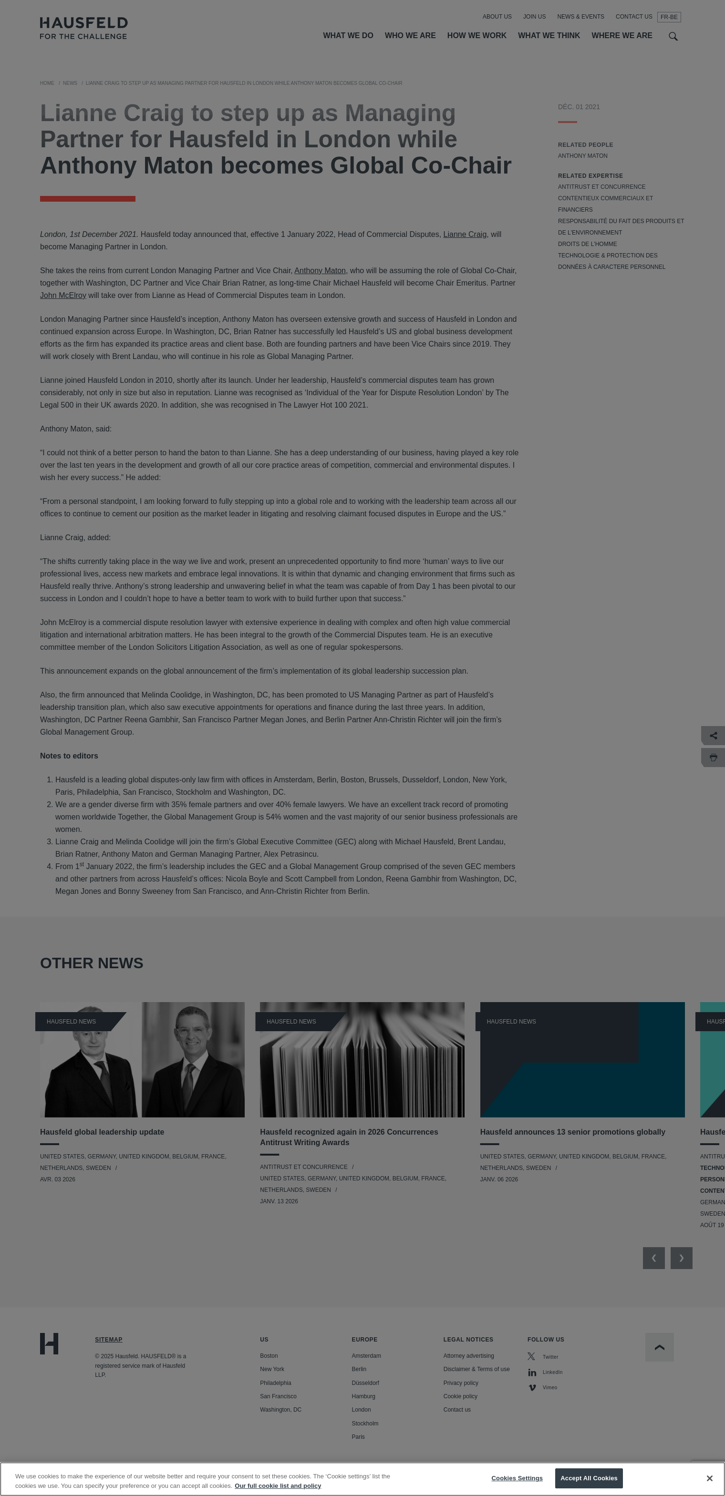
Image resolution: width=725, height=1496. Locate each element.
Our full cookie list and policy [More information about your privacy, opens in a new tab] (278, 1485)
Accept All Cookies (589, 1478)
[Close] (709, 1478)
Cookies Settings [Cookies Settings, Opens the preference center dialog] (517, 1478)
